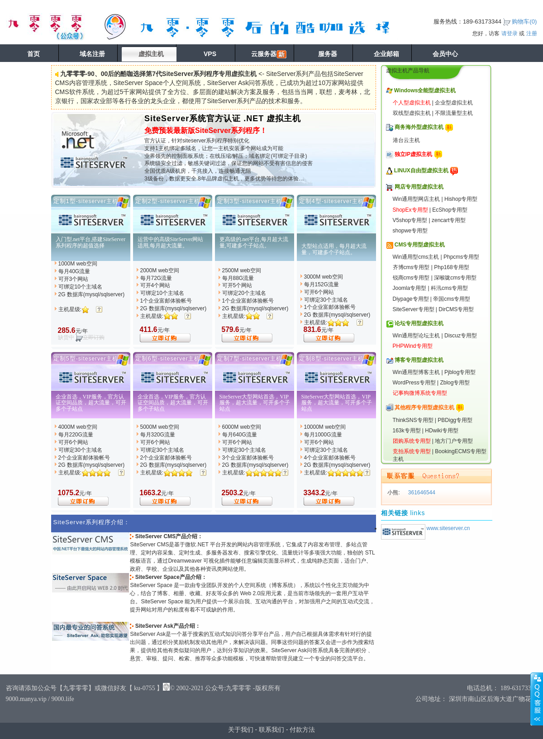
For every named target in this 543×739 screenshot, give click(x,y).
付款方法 (302, 729)
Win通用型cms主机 (416, 257)
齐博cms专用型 (411, 267)
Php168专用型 (451, 267)
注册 (531, 33)
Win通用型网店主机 (416, 199)
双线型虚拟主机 (412, 113)
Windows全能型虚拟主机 (425, 90)
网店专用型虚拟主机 (419, 187)
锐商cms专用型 (411, 278)
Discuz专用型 (460, 335)
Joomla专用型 (410, 288)
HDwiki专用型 (441, 430)
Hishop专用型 (460, 199)
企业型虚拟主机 (454, 102)
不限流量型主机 (454, 113)
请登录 (509, 33)
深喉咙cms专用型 (455, 278)
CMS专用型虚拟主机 (420, 245)
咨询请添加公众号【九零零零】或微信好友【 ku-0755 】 (84, 688)
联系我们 (271, 729)
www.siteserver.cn (448, 528)
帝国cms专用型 (451, 299)
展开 (536, 698)
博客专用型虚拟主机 (419, 360)
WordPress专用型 (414, 382)
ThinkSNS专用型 (413, 420)
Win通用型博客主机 (416, 372)
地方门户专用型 (454, 441)
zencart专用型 (449, 220)
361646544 (421, 492)
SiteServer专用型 (413, 309)
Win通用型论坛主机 (416, 335)
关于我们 (240, 729)
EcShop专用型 (449, 210)
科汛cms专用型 (449, 288)
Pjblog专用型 (460, 372)
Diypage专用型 (411, 299)
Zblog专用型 (455, 382)
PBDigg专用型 (455, 420)
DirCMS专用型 (456, 309)
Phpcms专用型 (461, 257)
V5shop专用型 (410, 220)
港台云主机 (406, 140)
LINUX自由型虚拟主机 (421, 170)
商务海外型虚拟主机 (419, 127)
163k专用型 (407, 430)
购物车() (524, 21)
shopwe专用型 (410, 230)
